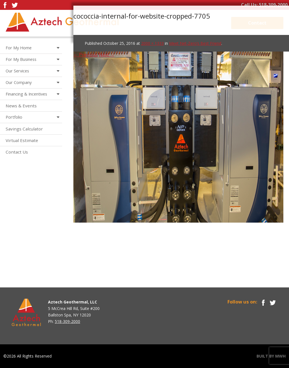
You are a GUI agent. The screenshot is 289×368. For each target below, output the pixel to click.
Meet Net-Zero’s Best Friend (195, 43)
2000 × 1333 (152, 43)
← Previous (85, 55)
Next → (107, 55)
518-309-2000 (273, 5)
